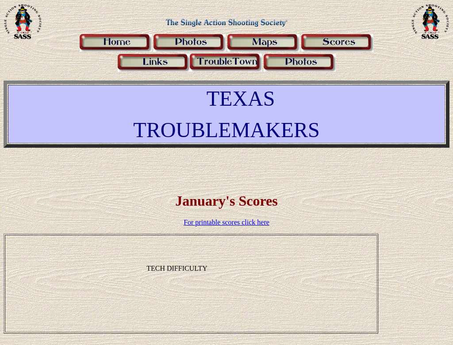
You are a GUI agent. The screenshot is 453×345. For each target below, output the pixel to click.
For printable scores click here (226, 222)
